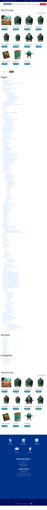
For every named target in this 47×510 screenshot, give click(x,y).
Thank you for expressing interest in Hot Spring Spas (11, 273)
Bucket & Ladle (10, 296)
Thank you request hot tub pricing (8, 287)
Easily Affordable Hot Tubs (9, 177)
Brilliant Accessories (11, 293)
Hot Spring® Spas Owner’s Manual (8, 162)
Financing (30, 0)
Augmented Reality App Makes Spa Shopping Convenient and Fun (13, 104)
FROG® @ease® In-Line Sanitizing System (14, 325)
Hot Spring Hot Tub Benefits (7, 150)
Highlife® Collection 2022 (12, 183)
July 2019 (4, 350)
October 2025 (5, 338)
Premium (9, 192)
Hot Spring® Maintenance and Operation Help (10, 159)
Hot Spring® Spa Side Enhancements (13, 99)
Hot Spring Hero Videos (6, 149)
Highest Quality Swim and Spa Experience (11, 266)
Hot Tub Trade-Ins (6, 170)
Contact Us (5, 113)
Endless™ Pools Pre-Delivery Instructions (9, 130)
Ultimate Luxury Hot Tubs (9, 202)
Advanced (9, 187)
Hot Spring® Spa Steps (11, 100)
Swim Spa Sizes (5, 246)
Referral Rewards (6, 225)
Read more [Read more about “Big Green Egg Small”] (16, 46)
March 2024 (5, 342)
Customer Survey (6, 116)
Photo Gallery (35, 4)
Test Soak (4, 267)
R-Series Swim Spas (11, 260)
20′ (5, 251)
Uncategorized (5, 363)
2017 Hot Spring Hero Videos (7, 84)
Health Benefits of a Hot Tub (7, 143)
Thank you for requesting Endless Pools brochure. (10, 278)
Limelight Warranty (6, 212)
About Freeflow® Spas (6, 89)
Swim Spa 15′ (7, 253)
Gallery (4, 139)
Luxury (9, 190)
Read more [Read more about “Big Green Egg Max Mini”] (27, 46)
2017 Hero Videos (5, 82)
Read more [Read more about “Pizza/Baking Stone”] (4, 29)
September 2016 (5, 351)
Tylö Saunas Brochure (8, 123)
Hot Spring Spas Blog (6, 360)
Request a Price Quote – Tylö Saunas (9, 226)
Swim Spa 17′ (7, 254)
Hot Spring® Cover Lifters (12, 95)
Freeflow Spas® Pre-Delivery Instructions (9, 138)
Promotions (5, 224)
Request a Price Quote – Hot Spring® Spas (12, 231)
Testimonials (5, 270)
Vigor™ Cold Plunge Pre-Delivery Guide (9, 318)
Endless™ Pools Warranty (7, 131)
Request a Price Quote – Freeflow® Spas (11, 230)
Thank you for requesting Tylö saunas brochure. (10, 283)
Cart (3, 109)
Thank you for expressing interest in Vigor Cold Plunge (11, 276)
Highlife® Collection (11, 182)
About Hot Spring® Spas (7, 90)
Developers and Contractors (7, 117)
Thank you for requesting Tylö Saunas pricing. (10, 284)
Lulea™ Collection (10, 307)
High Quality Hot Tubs (8, 178)
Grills (4, 142)
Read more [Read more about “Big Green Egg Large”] (38, 29)
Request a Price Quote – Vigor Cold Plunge (9, 227)
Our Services (5, 217)
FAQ (3, 135)
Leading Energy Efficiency (7, 207)
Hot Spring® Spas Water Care (10, 324)
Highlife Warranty (6, 145)
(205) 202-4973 (23, 475)
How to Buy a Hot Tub (6, 205)
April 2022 (4, 348)
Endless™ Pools (7, 258)
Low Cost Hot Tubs (8, 198)
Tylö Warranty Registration (7, 312)
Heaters (9, 299)
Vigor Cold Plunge (6, 314)
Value (8, 196)
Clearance (4, 111)
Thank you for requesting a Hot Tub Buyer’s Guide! (10, 277)
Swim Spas (5, 257)
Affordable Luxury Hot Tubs (9, 176)
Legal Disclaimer (5, 211)
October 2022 (5, 347)
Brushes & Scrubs (10, 294)
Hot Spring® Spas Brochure (9, 122)
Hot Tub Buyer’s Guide (6, 165)
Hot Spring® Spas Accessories (10, 93)
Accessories (5, 91)
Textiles (9, 300)
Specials (43, 4)
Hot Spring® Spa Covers (11, 98)
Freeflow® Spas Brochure (9, 120)
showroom (5, 238)
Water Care (5, 323)
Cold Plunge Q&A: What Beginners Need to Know (10, 112)
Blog (41, 0)
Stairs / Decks (5, 244)
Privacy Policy (5, 222)
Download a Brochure (6, 118)
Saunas (23, 4)
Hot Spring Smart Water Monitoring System (10, 153)
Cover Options (5, 115)
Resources (28, 4)
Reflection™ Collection (11, 311)
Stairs (4, 243)
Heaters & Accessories (9, 292)
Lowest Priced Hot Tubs (9, 199)
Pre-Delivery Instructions (7, 220)
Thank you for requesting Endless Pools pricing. (10, 280)
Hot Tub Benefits (5, 164)
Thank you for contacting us (7, 271)
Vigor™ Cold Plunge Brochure (7, 316)
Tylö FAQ (4, 290)
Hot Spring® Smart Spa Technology (13, 97)
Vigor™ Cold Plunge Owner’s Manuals (9, 317)
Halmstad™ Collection (11, 310)
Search (44, 1)
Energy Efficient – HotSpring (7, 132)
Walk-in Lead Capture (6, 320)
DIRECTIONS (23, 470)
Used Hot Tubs (5, 313)
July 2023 (4, 344)
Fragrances (9, 298)
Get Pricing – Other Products (7, 140)
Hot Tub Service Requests (7, 169)
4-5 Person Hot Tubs (8, 173)
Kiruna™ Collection (10, 305)
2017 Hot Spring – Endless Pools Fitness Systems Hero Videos (12, 83)
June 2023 (4, 345)
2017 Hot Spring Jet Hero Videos (8, 85)
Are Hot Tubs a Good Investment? (8, 102)
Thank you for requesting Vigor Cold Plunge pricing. (11, 286)
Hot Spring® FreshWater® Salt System (14, 327)
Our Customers (5, 216)
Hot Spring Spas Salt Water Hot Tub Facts (9, 158)
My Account (5, 213)
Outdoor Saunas (7, 306)
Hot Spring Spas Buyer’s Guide (7, 155)
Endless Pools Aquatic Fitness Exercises (9, 125)
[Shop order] (41, 13)
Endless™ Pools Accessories (9, 92)
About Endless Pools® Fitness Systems (9, 88)
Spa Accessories (5, 239)
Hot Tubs (4, 171)
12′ (5, 247)
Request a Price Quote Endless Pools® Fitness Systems (14, 232)
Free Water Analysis (6, 137)
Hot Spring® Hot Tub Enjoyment (13, 96)
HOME (4, 79)
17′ (5, 250)
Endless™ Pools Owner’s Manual (8, 129)
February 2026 (5, 337)
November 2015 (5, 352)
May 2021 (4, 349)
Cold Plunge (18, 4)
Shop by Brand (5, 237)
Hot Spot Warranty (6, 146)
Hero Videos (5, 144)
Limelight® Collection (11, 185)
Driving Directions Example (7, 124)
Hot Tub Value (7, 186)
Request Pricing (5, 229)
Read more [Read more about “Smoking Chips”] (16, 63)
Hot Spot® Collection (11, 184)
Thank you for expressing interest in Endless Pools (11, 272)
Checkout (4, 110)
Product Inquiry (5, 223)
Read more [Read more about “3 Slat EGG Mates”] (27, 63)
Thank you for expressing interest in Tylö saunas (10, 274)
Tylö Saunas (5, 291)
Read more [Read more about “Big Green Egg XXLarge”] (16, 29)
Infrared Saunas (7, 304)
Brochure (26, 0)
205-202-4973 (13, 1)
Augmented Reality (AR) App (7, 103)
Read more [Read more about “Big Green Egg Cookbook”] (4, 63)
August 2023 (5, 343)
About (38, 0)
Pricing (35, 0)
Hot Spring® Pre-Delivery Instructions (9, 160)
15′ (5, 249)
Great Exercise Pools (8, 264)
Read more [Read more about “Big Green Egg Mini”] (38, 46)
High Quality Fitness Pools (9, 265)
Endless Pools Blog (6, 359)
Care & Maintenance (11, 297)
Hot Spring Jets (5, 151)
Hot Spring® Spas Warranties (7, 163)
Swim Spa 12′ (7, 252)
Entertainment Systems (7, 133)
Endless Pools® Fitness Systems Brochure (12, 119)
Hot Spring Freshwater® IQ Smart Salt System (15, 326)
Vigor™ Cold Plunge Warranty (7, 319)
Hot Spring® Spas (8, 179)
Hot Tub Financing (6, 166)
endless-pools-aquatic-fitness (8, 126)
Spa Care (9, 330)
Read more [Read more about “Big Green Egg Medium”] (4, 46)
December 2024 (5, 341)
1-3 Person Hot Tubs (8, 172)
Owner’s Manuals (5, 218)
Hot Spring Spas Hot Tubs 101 (7, 157)
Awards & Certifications (6, 105)
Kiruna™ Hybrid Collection (12, 303)
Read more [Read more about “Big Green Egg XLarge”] (27, 29)
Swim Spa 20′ (7, 256)
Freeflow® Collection (11, 180)
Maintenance (7, 240)
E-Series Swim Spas (11, 259)
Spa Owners (5, 242)
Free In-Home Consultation (7, 136)
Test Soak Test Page (6, 269)
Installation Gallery (6, 206)
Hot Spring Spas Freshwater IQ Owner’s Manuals (10, 156)
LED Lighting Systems (6, 209)
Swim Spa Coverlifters (6, 245)
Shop (4, 236)
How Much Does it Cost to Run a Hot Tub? (9, 204)
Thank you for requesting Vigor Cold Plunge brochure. (11, 285)
